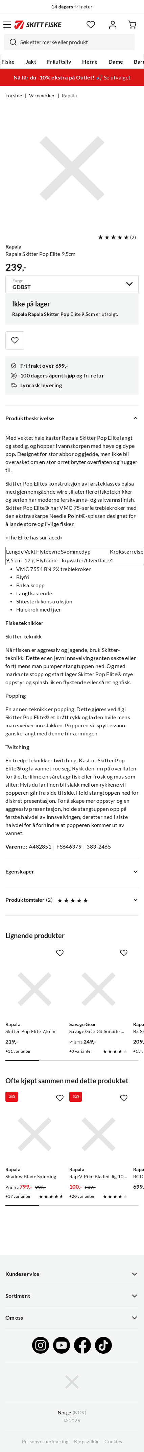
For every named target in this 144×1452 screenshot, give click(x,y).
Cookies (113, 1441)
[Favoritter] (91, 25)
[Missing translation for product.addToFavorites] (14, 340)
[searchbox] (76, 42)
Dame (116, 62)
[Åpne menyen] (7, 24)
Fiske (8, 62)
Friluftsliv (59, 62)
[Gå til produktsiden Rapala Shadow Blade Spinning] (34, 1134)
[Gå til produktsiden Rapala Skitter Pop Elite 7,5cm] (34, 989)
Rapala (69, 95)
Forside (13, 95)
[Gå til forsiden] (38, 24)
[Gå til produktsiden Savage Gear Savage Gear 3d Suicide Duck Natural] (98, 989)
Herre (90, 62)
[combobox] (69, 42)
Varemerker (42, 95)
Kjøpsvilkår (86, 1441)
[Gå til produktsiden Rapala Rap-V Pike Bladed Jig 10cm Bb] (98, 1134)
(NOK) (72, 1412)
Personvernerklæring (45, 1441)
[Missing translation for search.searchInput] (10, 42)
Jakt (31, 62)
